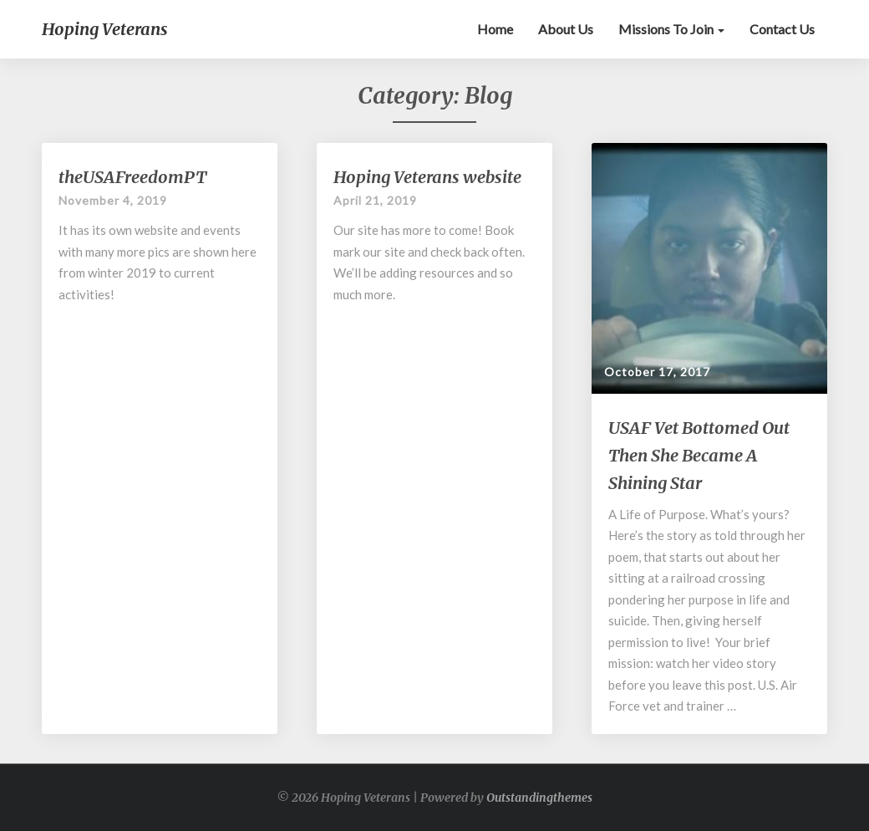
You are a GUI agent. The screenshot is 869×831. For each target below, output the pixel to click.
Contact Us (782, 29)
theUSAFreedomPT (132, 176)
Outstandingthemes (539, 797)
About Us (565, 29)
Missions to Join (671, 29)
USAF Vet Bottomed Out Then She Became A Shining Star (699, 455)
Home (495, 29)
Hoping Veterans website (427, 176)
